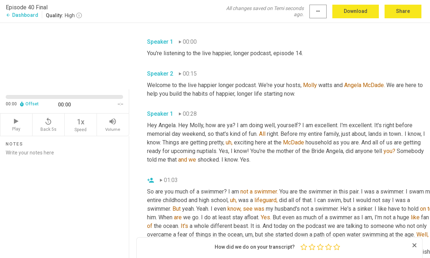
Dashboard (22, 15)
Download (355, 11)
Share (403, 11)
